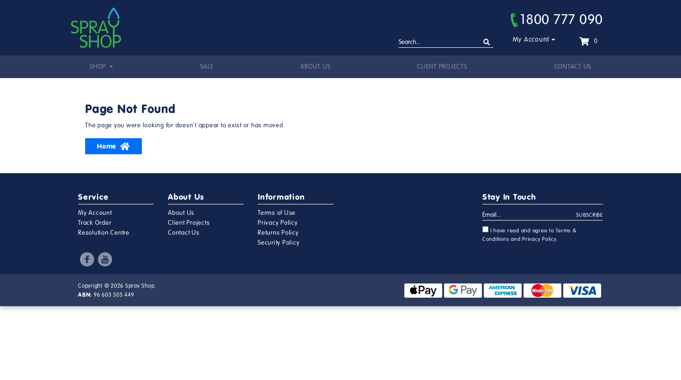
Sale (206, 67)
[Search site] (486, 42)
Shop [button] (99, 67)
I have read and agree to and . (529, 234)
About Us (315, 67)
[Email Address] (529, 215)
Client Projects (442, 67)
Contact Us (573, 67)
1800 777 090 (557, 19)
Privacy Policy (278, 223)
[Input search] (446, 42)
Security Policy (278, 243)
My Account (531, 39)
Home (113, 146)
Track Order (94, 223)
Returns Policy (278, 233)
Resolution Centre (104, 233)
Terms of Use (277, 213)
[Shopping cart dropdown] (588, 41)
